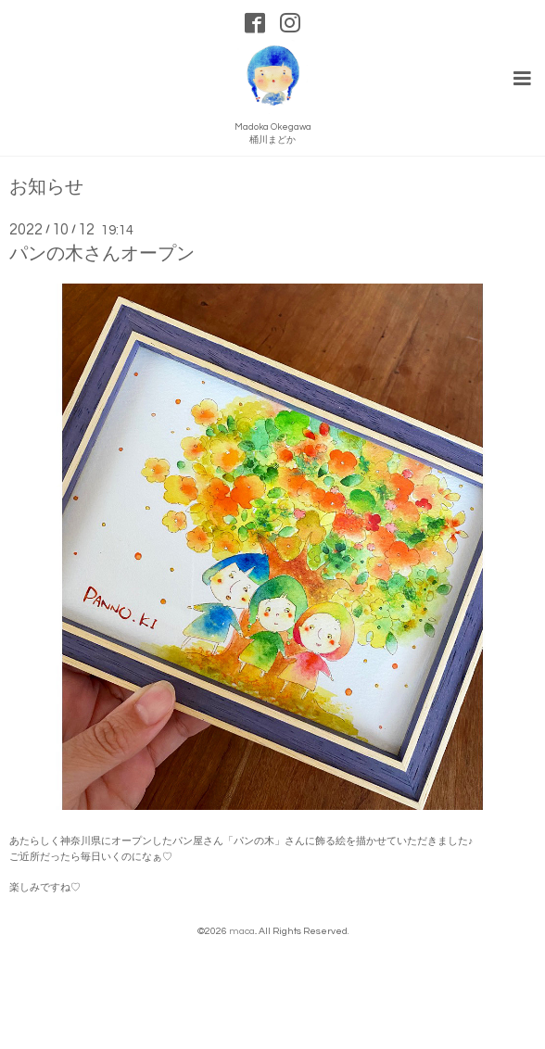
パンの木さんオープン (102, 254)
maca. (242, 931)
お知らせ (46, 187)
